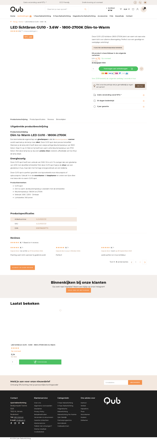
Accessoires (103, 16)
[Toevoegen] (30, 361)
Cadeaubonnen (63, 426)
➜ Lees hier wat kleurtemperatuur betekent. (108, 47)
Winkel (83, 403)
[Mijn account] (137, 9)
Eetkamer (84, 417)
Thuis (83, 409)
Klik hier (140, 86)
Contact (129, 16)
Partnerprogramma (64, 420)
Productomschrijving (18, 119)
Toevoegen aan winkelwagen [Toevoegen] (118, 68)
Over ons (37, 400)
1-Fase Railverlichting (42, 16)
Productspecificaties (37, 119)
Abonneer (138, 379)
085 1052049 (19, 414)
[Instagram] (15, 420)
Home (12, 16)
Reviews (50, 119)
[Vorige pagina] (131, 262)
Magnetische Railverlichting (84, 16)
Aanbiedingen (24, 16)
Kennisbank (61, 423)
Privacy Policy (39, 409)
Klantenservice (39, 423)
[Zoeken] (67, 9)
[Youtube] (23, 420)
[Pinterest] (19, 420)
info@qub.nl (20, 417)
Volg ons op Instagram (78, 290)
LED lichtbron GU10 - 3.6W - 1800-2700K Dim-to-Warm (24, 343)
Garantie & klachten (41, 420)
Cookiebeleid (39, 432)
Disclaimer (38, 406)
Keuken (84, 414)
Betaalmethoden (40, 411)
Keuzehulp (119, 16)
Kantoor (84, 400)
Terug (13, 22)
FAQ (111, 16)
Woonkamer (85, 411)
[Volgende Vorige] (144, 262)
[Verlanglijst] (133, 9)
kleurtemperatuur (62, 139)
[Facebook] (11, 420)
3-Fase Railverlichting (62, 16)
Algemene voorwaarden (43, 403)
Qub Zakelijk (62, 417)
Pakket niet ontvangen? (43, 426)
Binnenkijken (61, 119)
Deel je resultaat (40, 429)
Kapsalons (84, 406)
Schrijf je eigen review (24, 267)
